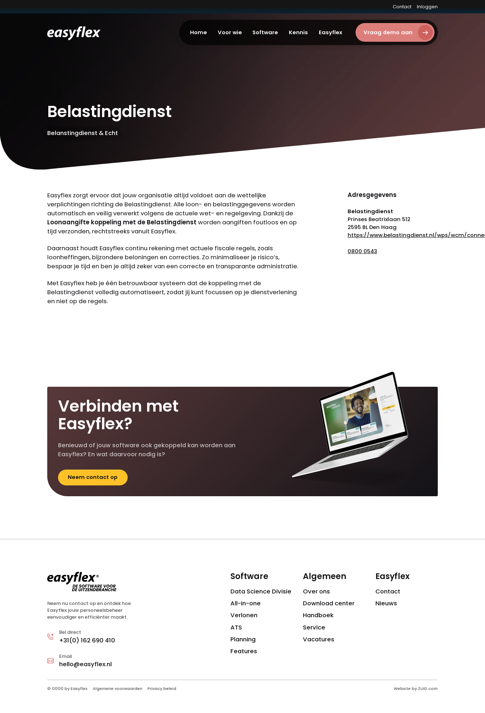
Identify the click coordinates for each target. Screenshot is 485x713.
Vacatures (318, 639)
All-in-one (245, 603)
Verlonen (243, 615)
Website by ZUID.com (416, 688)
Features (243, 651)
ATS (236, 627)
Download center (328, 603)
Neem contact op (93, 477)
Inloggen (427, 6)
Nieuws (386, 603)
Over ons (316, 591)
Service (314, 627)
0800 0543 (362, 251)
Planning (243, 639)
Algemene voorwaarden (117, 688)
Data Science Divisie (260, 591)
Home (198, 32)
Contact (402, 6)
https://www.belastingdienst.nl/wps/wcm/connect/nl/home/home (393, 235)
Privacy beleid (161, 688)
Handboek (318, 615)
